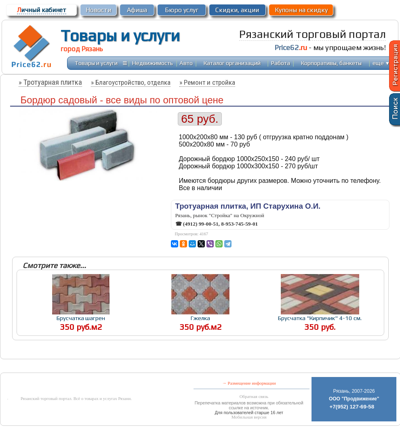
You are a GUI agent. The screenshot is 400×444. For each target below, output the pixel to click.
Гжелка (200, 317)
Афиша (137, 10)
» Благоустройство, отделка (131, 82)
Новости (98, 10)
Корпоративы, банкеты (331, 62)
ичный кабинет (41, 10)
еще (381, 62)
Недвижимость (152, 62)
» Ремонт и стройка (207, 82)
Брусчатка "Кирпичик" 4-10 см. (320, 317)
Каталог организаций (232, 62)
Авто (186, 62)
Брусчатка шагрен (81, 317)
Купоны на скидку (301, 10)
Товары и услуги (120, 35)
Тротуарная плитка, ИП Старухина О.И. (248, 206)
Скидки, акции (237, 10)
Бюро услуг (181, 10)
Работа (280, 62)
